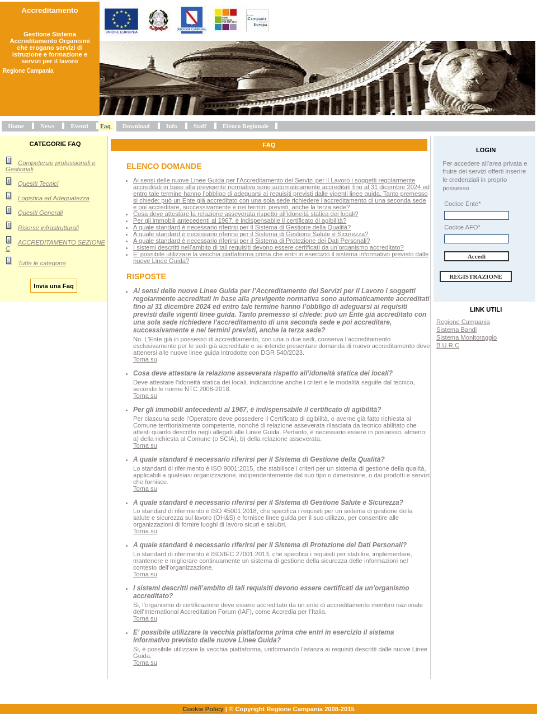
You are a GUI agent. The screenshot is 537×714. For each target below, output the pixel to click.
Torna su (145, 359)
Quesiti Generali (40, 212)
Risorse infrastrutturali (48, 227)
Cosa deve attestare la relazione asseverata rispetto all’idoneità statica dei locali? (245, 213)
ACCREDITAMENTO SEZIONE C (55, 245)
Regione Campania (463, 321)
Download (136, 126)
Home (16, 126)
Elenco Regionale (245, 126)
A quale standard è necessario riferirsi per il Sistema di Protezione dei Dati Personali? (251, 240)
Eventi (79, 126)
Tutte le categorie (42, 263)
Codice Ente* (462, 203)
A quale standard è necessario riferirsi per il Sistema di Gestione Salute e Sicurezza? (250, 234)
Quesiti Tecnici (38, 183)
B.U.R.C (447, 345)
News (47, 126)
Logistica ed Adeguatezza (54, 198)
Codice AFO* (462, 227)
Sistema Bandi (456, 329)
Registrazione (475, 276)
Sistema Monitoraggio (466, 337)
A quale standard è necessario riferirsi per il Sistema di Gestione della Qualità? (242, 227)
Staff (200, 126)
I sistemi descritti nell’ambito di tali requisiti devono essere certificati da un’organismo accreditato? (268, 247)
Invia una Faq (54, 285)
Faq (105, 126)
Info (171, 126)
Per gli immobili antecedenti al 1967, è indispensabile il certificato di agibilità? (239, 220)
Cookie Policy (202, 709)
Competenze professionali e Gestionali (51, 165)
